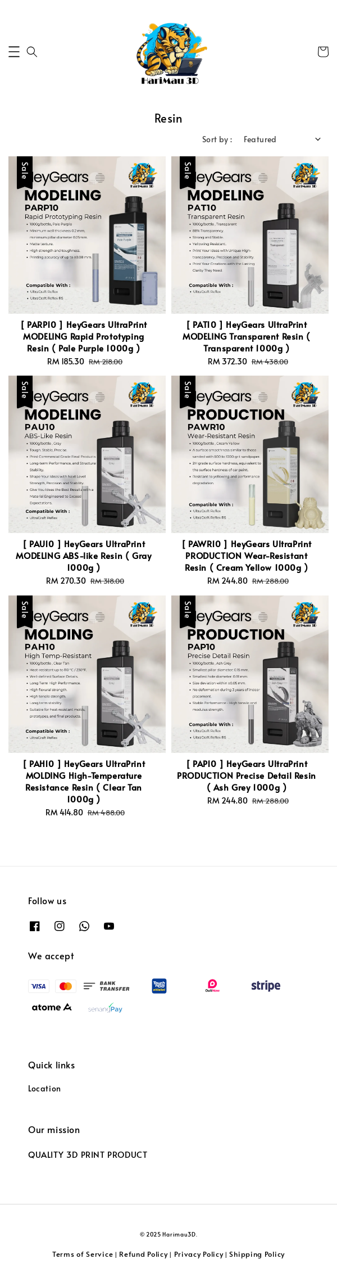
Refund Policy (143, 1254)
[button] (14, 51)
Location (44, 1088)
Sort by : (217, 139)
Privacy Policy (199, 1254)
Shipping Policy (257, 1254)
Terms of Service (82, 1254)
